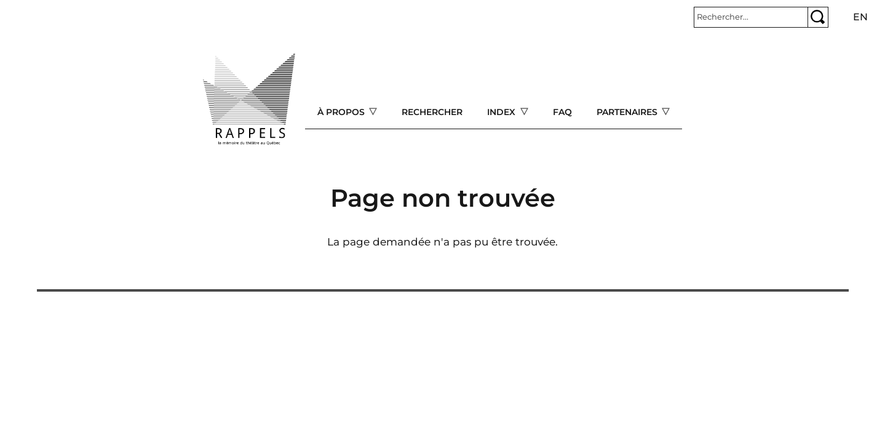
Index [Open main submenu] (502, 112)
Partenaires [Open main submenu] (628, 112)
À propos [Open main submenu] (342, 112)
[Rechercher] (751, 17)
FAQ (562, 112)
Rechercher (432, 112)
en (860, 17)
